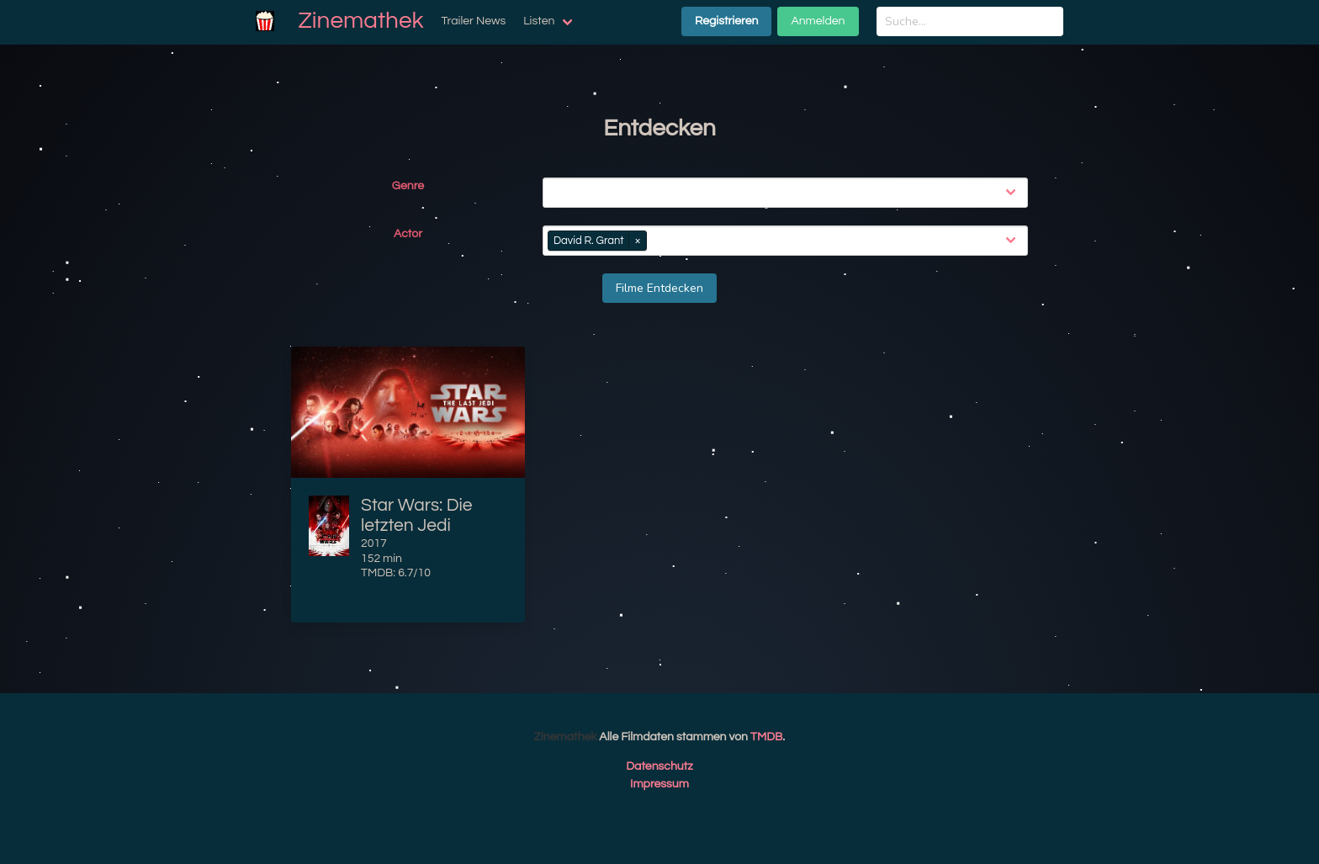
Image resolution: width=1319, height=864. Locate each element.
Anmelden (818, 21)
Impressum (659, 784)
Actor (408, 234)
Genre (408, 186)
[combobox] (788, 192)
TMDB (766, 737)
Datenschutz (659, 766)
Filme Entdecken (659, 288)
